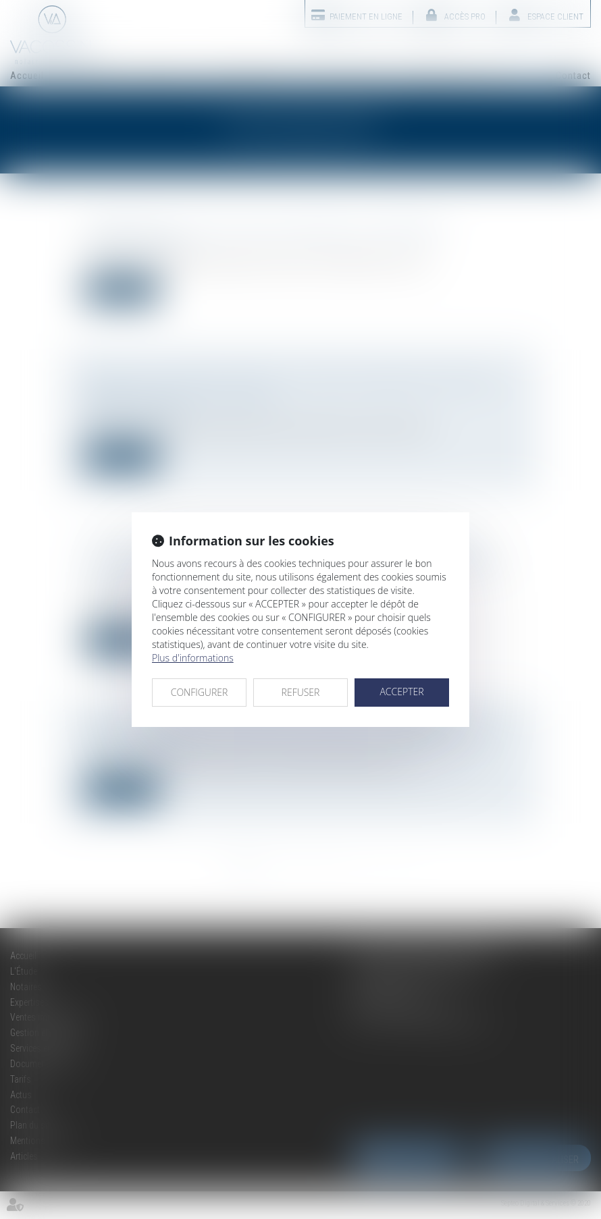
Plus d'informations (193, 657)
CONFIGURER (199, 692)
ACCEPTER (401, 691)
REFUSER (301, 692)
